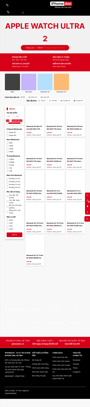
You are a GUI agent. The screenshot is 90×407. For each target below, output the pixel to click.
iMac (12, 92)
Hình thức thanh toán (40, 372)
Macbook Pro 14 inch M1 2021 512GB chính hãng (34, 193)
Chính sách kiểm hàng (40, 368)
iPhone (35, 323)
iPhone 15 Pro (35, 310)
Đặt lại (14, 235)
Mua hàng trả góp (39, 376)
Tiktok (75, 368)
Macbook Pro (61, 92)
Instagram (76, 372)
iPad (75, 310)
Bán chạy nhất (45, 97)
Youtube (76, 364)
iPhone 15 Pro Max (14, 310)
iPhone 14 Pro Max (55, 323)
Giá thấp (53, 101)
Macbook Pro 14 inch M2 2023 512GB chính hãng (55, 161)
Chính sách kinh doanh (61, 361)
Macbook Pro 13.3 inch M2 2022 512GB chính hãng (54, 193)
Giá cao (41, 101)
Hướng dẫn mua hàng (40, 364)
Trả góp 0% (78, 101)
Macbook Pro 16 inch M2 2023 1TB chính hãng (55, 128)
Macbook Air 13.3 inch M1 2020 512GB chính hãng (75, 225)
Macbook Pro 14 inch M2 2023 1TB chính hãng (34, 161)
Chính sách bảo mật (60, 357)
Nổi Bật (22, 97)
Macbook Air (45, 92)
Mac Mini (28, 92)
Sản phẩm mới (32, 97)
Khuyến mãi (65, 101)
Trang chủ (29, 48)
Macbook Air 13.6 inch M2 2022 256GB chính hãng (55, 225)
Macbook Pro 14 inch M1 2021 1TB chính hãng (75, 161)
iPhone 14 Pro (76, 323)
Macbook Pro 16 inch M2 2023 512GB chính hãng (75, 128)
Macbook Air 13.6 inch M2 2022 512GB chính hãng (35, 225)
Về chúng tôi (36, 360)
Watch (40, 48)
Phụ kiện (55, 310)
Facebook (76, 360)
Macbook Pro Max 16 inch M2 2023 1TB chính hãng (34, 128)
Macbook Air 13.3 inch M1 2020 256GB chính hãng (35, 257)
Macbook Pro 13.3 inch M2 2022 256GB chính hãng (75, 193)
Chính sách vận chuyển (61, 365)
